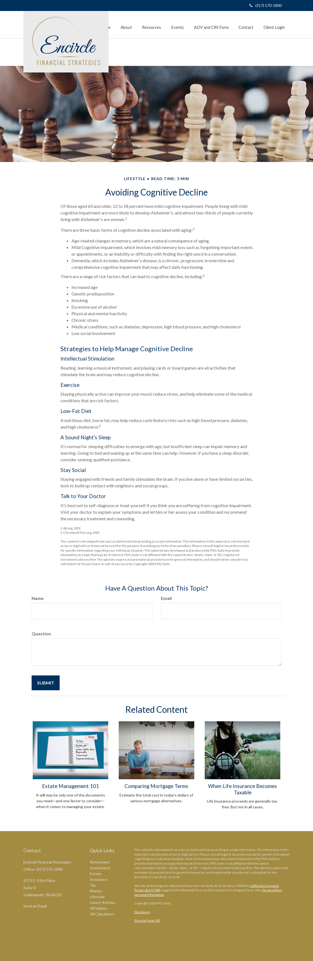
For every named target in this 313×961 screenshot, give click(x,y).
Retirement (100, 862)
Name (38, 598)
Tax (93, 885)
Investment (100, 867)
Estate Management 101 (70, 786)
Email (166, 598)
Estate (95, 873)
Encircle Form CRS (147, 920)
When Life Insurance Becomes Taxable (242, 789)
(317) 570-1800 (266, 5)
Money (96, 891)
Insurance (98, 879)
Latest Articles (102, 902)
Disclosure (142, 912)
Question (41, 633)
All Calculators (102, 914)
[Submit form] (46, 682)
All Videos (98, 908)
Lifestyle (97, 896)
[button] (129, 21)
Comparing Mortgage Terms (156, 786)
